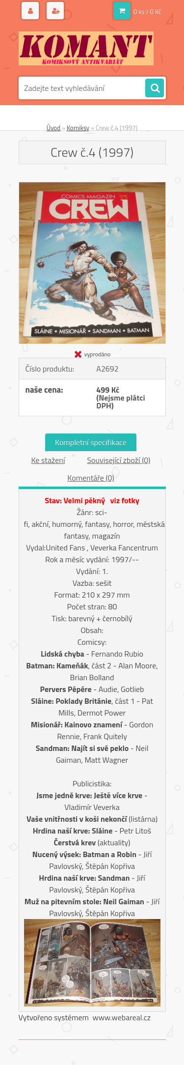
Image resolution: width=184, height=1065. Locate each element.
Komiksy (78, 128)
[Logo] (86, 48)
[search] (154, 88)
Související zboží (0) (118, 460)
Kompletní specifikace (91, 442)
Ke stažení (48, 460)
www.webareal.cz (121, 1017)
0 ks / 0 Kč (147, 12)
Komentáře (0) (90, 478)
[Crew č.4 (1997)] (92, 186)
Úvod (53, 128)
